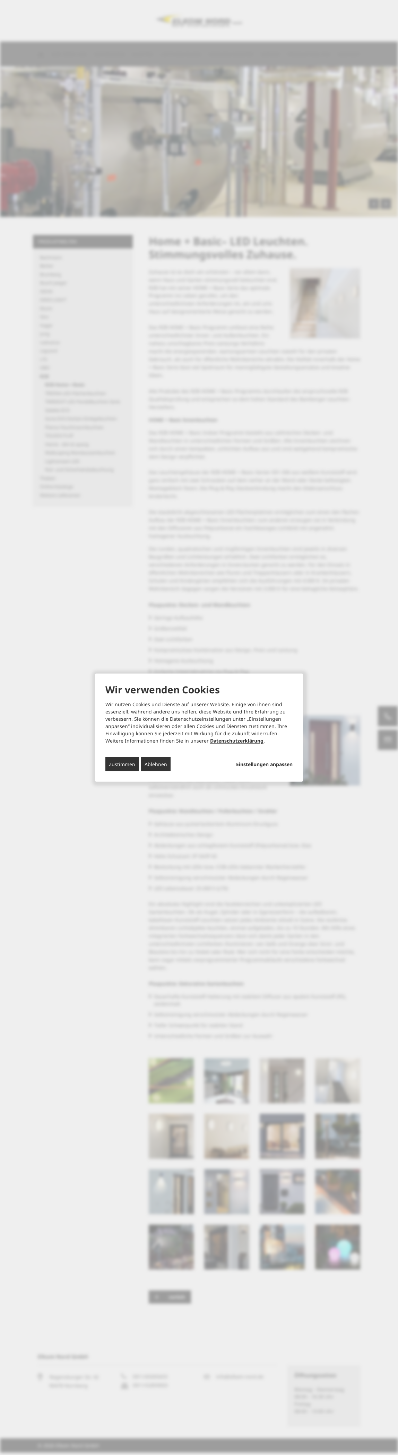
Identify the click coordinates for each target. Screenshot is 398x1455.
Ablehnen (156, 764)
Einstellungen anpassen (264, 764)
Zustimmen (122, 764)
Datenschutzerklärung (236, 740)
